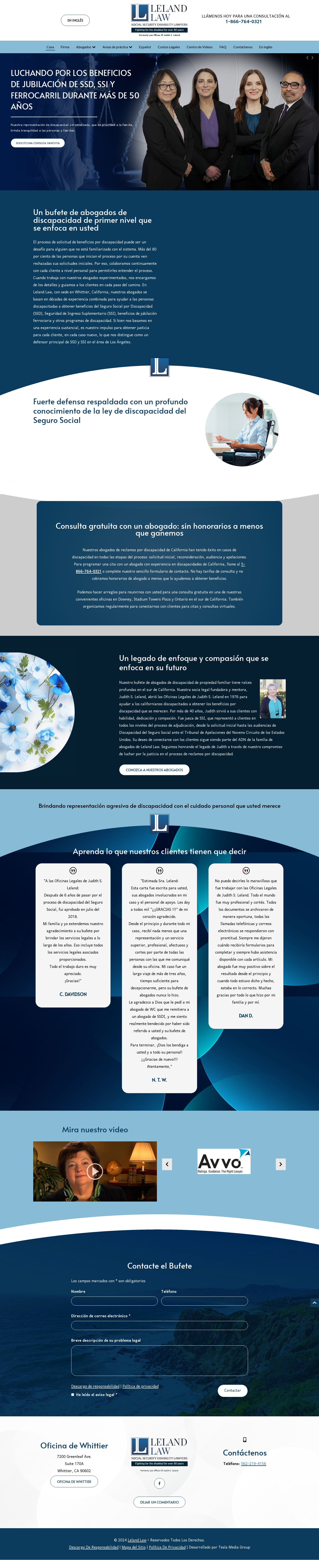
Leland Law (137, 1540)
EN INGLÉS (75, 20)
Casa (50, 47)
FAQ (223, 47)
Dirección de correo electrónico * (101, 1316)
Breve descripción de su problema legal (106, 1340)
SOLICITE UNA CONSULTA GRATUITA (38, 143)
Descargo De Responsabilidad (93, 1548)
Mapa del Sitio (134, 1548)
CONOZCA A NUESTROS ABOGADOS (154, 769)
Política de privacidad (141, 1387)
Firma (65, 47)
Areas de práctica (115, 47)
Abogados (83, 47)
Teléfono (169, 1291)
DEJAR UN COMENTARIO (159, 1502)
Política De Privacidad (167, 1548)
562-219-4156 (253, 1464)
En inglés (265, 47)
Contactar (232, 1391)
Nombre (78, 1291)
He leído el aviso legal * (94, 1395)
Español (145, 47)
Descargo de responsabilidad (95, 1387)
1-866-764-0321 (244, 21)
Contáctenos (243, 47)
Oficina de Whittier (74, 1481)
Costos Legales (169, 47)
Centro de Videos (200, 47)
